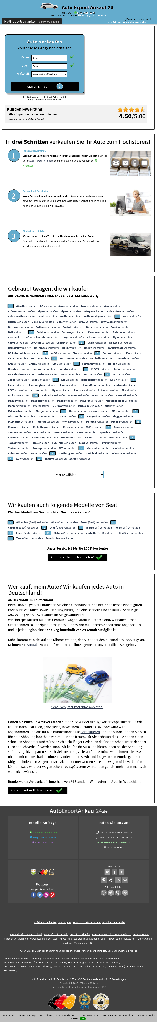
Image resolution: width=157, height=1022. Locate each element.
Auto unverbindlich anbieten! (77, 557)
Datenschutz (57, 987)
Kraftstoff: (23, 73)
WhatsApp (28, 175)
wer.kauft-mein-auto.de (56, 934)
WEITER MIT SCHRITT (45, 86)
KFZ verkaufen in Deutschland (26, 934)
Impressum (94, 987)
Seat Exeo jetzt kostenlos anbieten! (77, 707)
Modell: (24, 65)
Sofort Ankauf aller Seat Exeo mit (118, 938)
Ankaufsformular (116, 847)
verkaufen (26, 306)
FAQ (104, 987)
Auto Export (64, 922)
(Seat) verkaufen (32, 522)
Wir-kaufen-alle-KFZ (84, 943)
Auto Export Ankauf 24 (87, 7)
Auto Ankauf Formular (41, 170)
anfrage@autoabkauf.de (93, 15)
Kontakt (33, 644)
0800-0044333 (124, 832)
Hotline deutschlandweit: (31, 21)
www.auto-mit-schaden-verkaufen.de (111, 934)
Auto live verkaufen (80, 934)
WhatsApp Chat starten (44, 832)
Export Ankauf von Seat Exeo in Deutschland (75, 938)
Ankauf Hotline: (106, 837)
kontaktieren (90, 731)
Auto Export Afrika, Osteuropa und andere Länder (99, 922)
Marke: (25, 57)
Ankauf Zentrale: (108, 832)
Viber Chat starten (44, 842)
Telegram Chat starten (44, 837)
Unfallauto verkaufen (45, 922)
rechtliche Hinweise (76, 987)
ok (83, 1018)
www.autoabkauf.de (40, 938)
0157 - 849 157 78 (86, 13)
